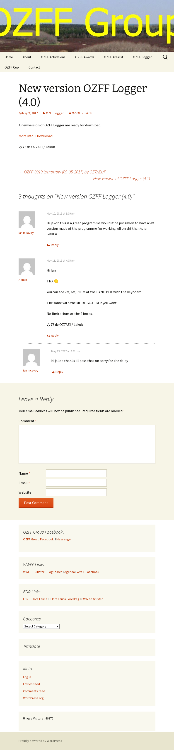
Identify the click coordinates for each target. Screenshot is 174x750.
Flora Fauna (39, 599)
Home (9, 57)
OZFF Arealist (113, 57)
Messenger (64, 539)
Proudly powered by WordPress (40, 741)
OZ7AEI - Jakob (82, 113)
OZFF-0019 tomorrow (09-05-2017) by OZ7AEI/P (62, 172)
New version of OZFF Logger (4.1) (124, 178)
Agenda (69, 572)
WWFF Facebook (88, 572)
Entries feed (31, 684)
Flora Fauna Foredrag (65, 599)
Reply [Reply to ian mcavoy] (55, 245)
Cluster (39, 572)
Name (24, 473)
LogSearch (55, 572)
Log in (27, 677)
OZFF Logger (142, 57)
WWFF (27, 572)
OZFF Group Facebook (39, 539)
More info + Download (36, 136)
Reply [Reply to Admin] (55, 336)
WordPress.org (33, 698)
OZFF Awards (84, 57)
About (27, 57)
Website (25, 492)
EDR (25, 599)
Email (24, 482)
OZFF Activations (53, 57)
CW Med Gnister (92, 599)
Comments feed (34, 691)
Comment (28, 421)
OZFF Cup (12, 67)
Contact (34, 67)
